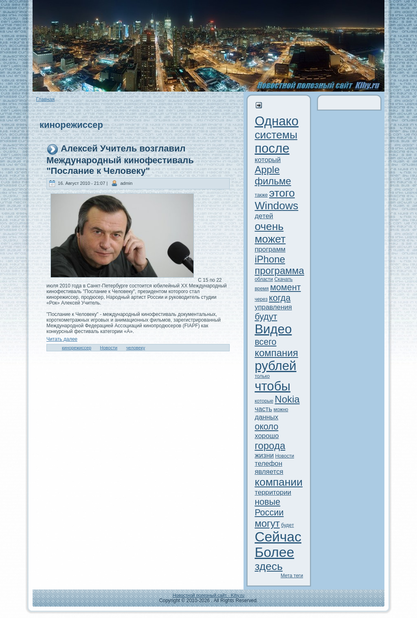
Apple (267, 169)
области (264, 279)
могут (267, 523)
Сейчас (278, 536)
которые (264, 401)
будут (266, 316)
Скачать (283, 279)
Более (274, 552)
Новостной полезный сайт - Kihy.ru (208, 595)
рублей (275, 366)
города (270, 445)
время (261, 288)
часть (263, 409)
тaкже (261, 195)
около (266, 426)
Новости (109, 347)
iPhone (270, 259)
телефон (268, 463)
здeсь (269, 566)
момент (285, 287)
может (270, 239)
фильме (273, 180)
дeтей (264, 216)
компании (279, 482)
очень (269, 226)
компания (276, 352)
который (268, 160)
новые (267, 502)
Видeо (273, 329)
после (272, 148)
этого (282, 193)
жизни (264, 455)
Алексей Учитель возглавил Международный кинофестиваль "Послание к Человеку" (120, 159)
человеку (135, 347)
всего (265, 342)
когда (279, 298)
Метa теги (292, 576)
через (261, 299)
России (269, 512)
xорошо (267, 436)
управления (273, 307)
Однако (276, 121)
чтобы (272, 386)
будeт (287, 525)
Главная (45, 99)
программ (270, 249)
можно (281, 409)
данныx (266, 417)
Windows (276, 205)
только (262, 376)
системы (276, 135)
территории (273, 492)
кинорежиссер (76, 347)
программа (279, 270)
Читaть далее (61, 339)
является (269, 472)
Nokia (287, 399)
